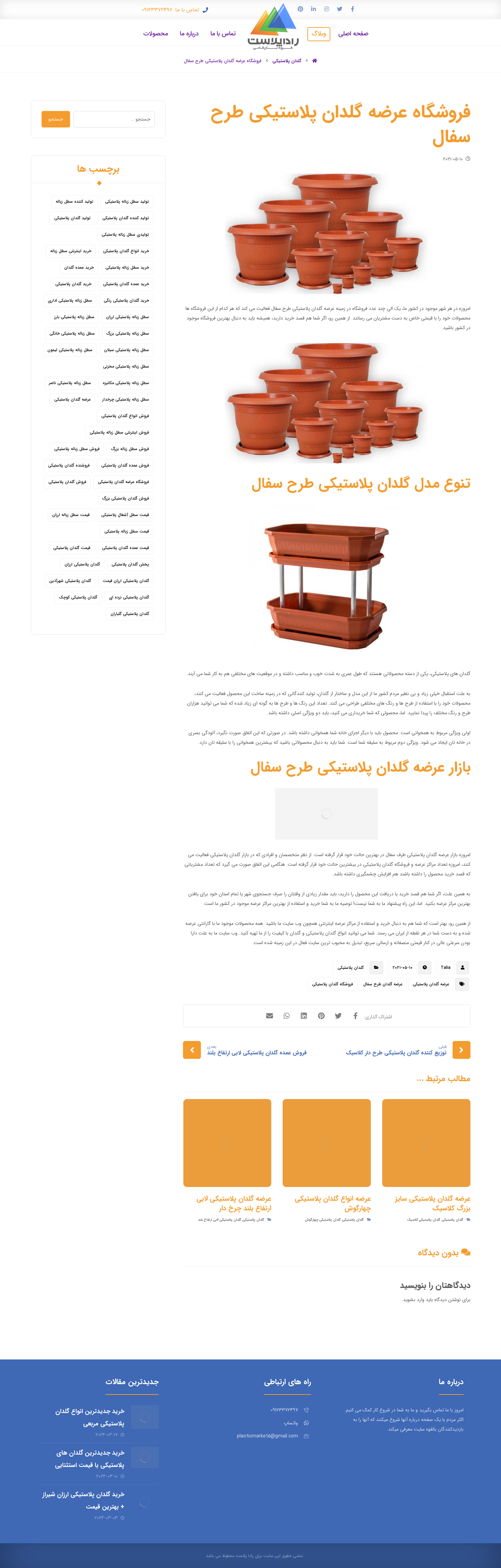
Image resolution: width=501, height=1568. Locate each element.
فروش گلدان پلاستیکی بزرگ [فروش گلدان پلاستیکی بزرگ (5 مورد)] (125, 498)
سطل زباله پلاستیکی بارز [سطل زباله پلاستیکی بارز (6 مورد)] (74, 317)
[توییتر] (339, 8)
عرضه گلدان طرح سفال (382, 984)
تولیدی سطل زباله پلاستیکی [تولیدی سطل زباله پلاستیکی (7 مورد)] (125, 234)
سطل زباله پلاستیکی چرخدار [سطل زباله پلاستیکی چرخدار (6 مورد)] (125, 399)
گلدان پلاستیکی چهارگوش (323, 1219)
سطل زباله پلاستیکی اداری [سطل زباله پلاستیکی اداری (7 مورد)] (70, 300)
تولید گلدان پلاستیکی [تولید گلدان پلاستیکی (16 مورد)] (72, 218)
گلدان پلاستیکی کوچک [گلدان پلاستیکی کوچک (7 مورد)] (78, 597)
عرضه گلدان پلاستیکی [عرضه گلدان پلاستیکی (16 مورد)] (72, 399)
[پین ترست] (300, 8)
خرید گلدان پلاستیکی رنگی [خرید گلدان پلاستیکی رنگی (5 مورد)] (126, 300)
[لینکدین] (313, 8)
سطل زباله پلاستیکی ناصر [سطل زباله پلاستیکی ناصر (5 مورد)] (70, 383)
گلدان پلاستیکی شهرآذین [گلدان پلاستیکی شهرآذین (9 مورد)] (70, 581)
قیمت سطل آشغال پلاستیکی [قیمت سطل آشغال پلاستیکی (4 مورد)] (125, 515)
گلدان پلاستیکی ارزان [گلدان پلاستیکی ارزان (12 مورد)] (82, 564)
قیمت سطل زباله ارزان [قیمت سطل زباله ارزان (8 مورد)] (71, 515)
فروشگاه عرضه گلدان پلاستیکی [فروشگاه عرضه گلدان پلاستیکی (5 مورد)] (123, 482)
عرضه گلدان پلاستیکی (431, 984)
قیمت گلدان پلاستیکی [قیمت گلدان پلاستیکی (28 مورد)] (71, 548)
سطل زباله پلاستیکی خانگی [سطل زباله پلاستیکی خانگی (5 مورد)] (72, 333)
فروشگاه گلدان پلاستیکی (332, 984)
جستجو (55, 119)
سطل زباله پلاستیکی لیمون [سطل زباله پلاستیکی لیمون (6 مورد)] (69, 350)
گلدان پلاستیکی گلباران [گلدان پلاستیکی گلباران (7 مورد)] (130, 614)
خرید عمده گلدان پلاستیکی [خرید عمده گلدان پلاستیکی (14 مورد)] (126, 284)
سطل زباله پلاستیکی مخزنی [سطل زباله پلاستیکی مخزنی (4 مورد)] (126, 366)
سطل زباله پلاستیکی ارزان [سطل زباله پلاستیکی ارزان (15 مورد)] (127, 317)
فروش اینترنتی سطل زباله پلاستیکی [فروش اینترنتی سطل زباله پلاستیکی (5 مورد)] (119, 432)
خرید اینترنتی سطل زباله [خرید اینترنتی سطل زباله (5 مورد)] (70, 251)
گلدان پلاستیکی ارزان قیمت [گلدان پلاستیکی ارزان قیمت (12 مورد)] (126, 581)
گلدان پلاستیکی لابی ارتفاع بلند (219, 1219)
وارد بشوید (413, 1299)
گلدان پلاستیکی (351, 967)
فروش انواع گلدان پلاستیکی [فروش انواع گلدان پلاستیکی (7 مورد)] (125, 416)
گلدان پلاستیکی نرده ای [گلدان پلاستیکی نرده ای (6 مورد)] (129, 597)
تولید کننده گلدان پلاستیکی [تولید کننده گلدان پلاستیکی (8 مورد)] (125, 218)
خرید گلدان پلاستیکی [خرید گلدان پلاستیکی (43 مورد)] (73, 284)
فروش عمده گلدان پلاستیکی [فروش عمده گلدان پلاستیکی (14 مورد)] (125, 465)
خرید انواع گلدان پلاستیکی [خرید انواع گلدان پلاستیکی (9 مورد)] (126, 251)
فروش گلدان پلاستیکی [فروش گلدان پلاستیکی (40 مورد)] (67, 482)
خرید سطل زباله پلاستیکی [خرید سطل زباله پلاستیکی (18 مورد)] (127, 267)
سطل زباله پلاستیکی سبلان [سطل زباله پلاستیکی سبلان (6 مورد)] (126, 350)
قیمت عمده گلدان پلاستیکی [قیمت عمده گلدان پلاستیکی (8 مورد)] (125, 548)
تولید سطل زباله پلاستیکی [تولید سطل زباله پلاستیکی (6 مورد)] (127, 201)
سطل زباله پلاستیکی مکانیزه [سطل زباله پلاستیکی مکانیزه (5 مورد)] (126, 383)
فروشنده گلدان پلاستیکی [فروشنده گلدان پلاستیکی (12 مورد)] (69, 465)
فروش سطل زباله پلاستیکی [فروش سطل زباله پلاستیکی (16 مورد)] (77, 449)
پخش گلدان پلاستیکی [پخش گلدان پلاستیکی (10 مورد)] (130, 564)
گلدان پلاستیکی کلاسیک (423, 1219)
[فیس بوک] (352, 8)
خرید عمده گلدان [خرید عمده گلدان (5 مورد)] (79, 267)
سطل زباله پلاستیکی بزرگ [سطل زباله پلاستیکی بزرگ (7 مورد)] (127, 333)
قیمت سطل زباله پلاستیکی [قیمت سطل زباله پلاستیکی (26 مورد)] (126, 531)
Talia (446, 967)
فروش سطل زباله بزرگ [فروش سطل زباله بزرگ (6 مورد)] (130, 449)
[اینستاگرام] (326, 8)
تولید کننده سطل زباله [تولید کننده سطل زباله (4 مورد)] (74, 201)
